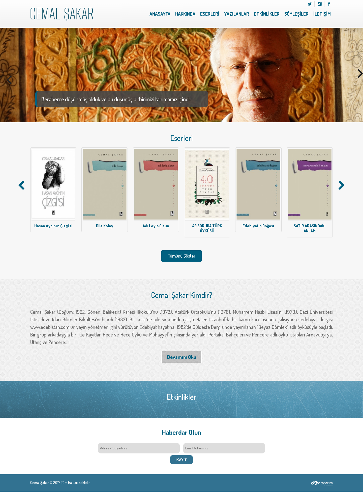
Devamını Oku (181, 357)
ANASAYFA (159, 14)
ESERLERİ (209, 14)
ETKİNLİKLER (267, 14)
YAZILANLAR (236, 14)
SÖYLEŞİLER (296, 14)
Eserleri (181, 138)
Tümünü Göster (181, 256)
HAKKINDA (185, 14)
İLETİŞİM (322, 14)
